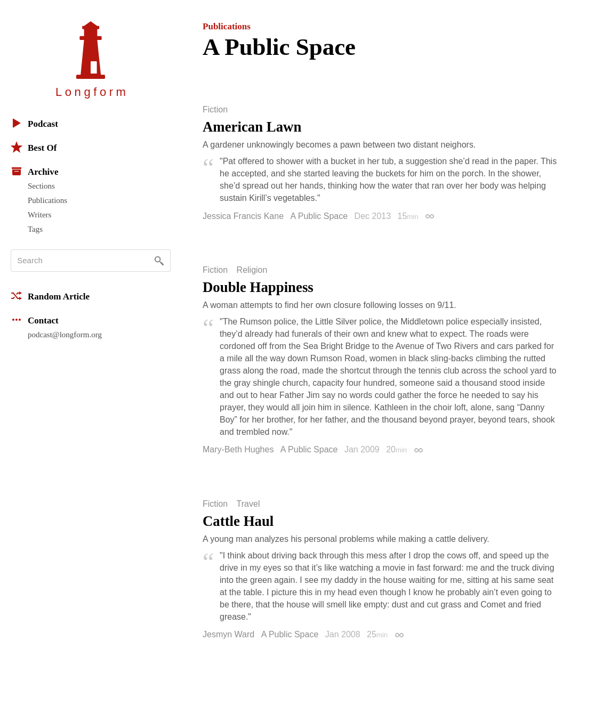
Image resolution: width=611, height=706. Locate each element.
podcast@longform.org (65, 334)
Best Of (34, 147)
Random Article (50, 296)
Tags (35, 229)
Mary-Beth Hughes (238, 449)
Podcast (34, 123)
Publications (47, 200)
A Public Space (319, 216)
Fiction (215, 110)
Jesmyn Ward (228, 634)
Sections (41, 186)
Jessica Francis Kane (243, 216)
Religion (252, 270)
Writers (39, 214)
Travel (248, 504)
